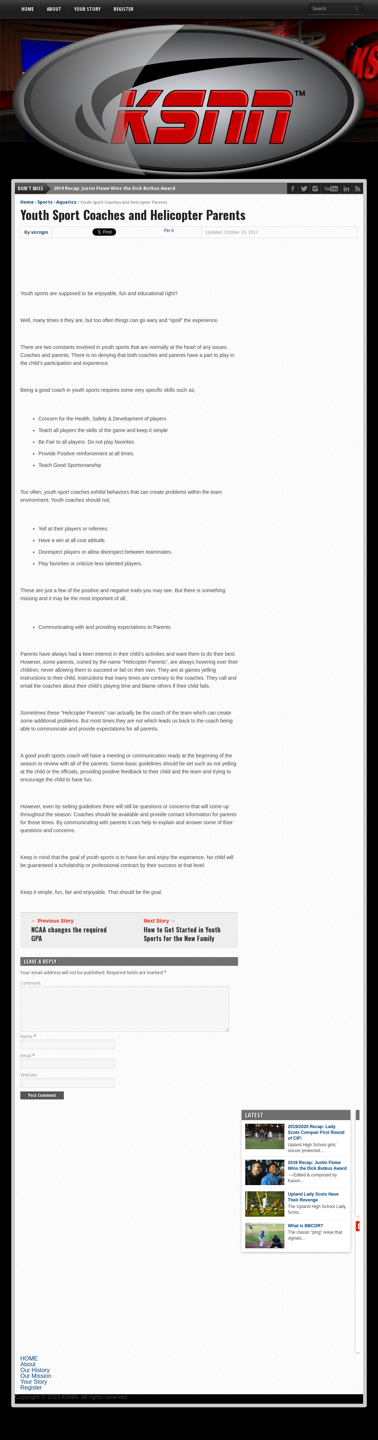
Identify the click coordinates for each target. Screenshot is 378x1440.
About (54, 8)
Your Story (87, 8)
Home (27, 202)
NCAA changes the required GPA (69, 934)
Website (28, 1084)
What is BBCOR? (282, 1234)
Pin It (168, 230)
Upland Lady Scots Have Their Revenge (290, 1205)
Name (28, 1045)
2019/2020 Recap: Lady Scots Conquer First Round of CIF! (293, 1141)
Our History (35, 1379)
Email (27, 1064)
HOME (27, 8)
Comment (30, 983)
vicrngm (39, 232)
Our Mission (35, 1385)
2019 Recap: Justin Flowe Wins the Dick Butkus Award (114, 188)
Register (123, 8)
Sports (45, 202)
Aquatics (66, 202)
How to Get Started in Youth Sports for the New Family (182, 934)
